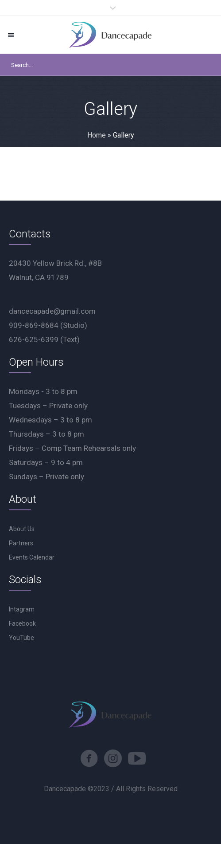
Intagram (22, 609)
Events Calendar (31, 557)
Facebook (22, 623)
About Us (22, 528)
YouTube (21, 637)
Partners (21, 543)
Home (96, 135)
